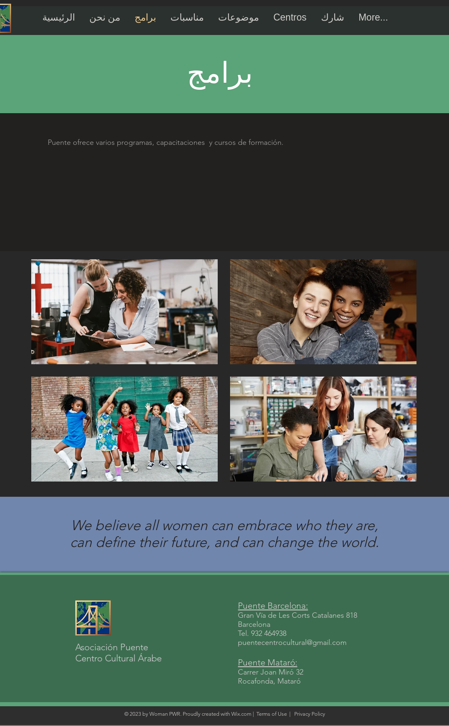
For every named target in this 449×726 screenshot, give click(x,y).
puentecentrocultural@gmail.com (292, 642)
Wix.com (241, 714)
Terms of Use (271, 714)
